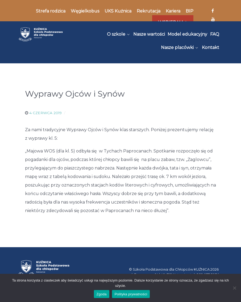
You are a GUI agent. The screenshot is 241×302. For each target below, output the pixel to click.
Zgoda (102, 294)
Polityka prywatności (131, 294)
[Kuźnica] (40, 34)
